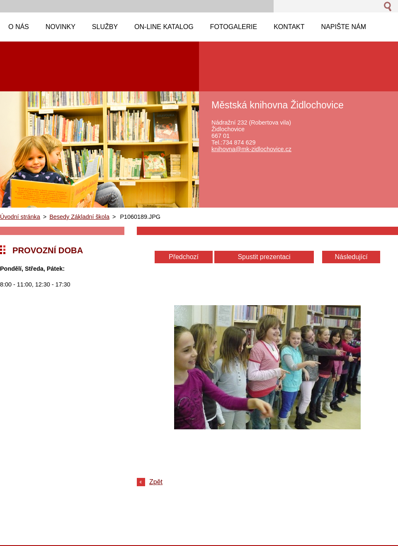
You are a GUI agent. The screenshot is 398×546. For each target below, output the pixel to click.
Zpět (156, 481)
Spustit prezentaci (264, 256)
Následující (351, 256)
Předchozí (184, 256)
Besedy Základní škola (79, 216)
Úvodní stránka (20, 216)
